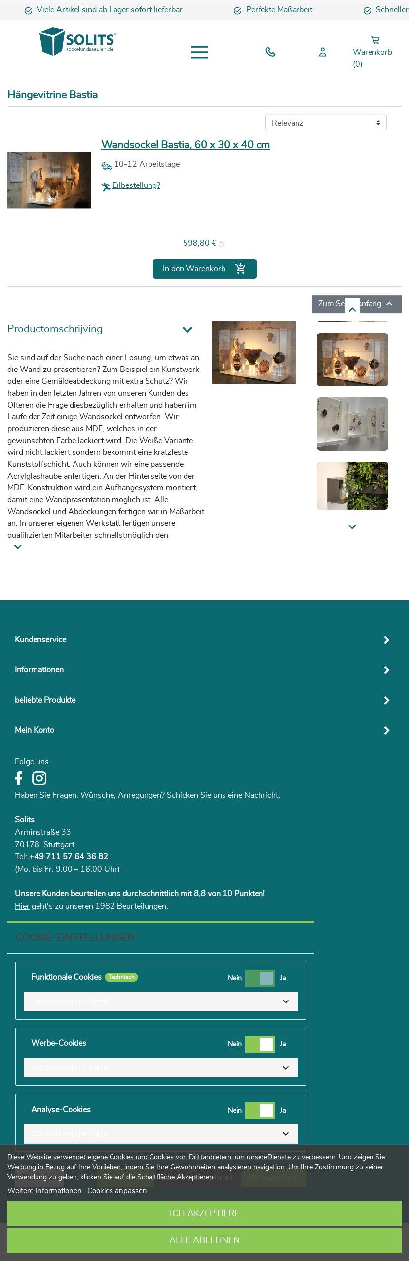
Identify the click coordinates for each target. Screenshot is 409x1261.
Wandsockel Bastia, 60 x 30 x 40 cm (185, 145)
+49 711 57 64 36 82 (68, 857)
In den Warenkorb (205, 269)
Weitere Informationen (44, 1191)
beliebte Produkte (45, 700)
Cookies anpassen (117, 1191)
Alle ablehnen (204, 1240)
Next (321, 309)
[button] (161, 1001)
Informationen (39, 670)
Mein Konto (34, 730)
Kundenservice (40, 640)
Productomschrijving (55, 329)
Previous (328, 527)
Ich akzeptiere (204, 1213)
